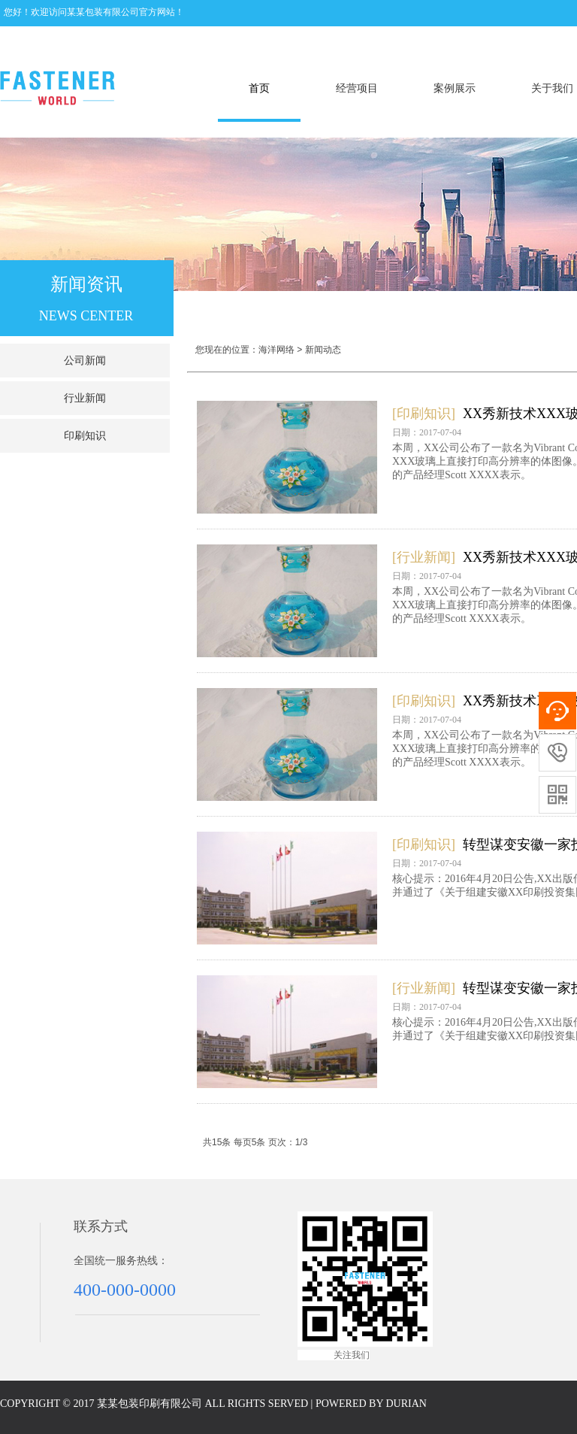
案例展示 (455, 88)
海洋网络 (276, 349)
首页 (259, 88)
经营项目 (357, 88)
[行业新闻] (423, 557)
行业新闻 (85, 398)
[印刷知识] (423, 413)
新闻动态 (323, 349)
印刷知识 (85, 435)
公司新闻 (85, 360)
